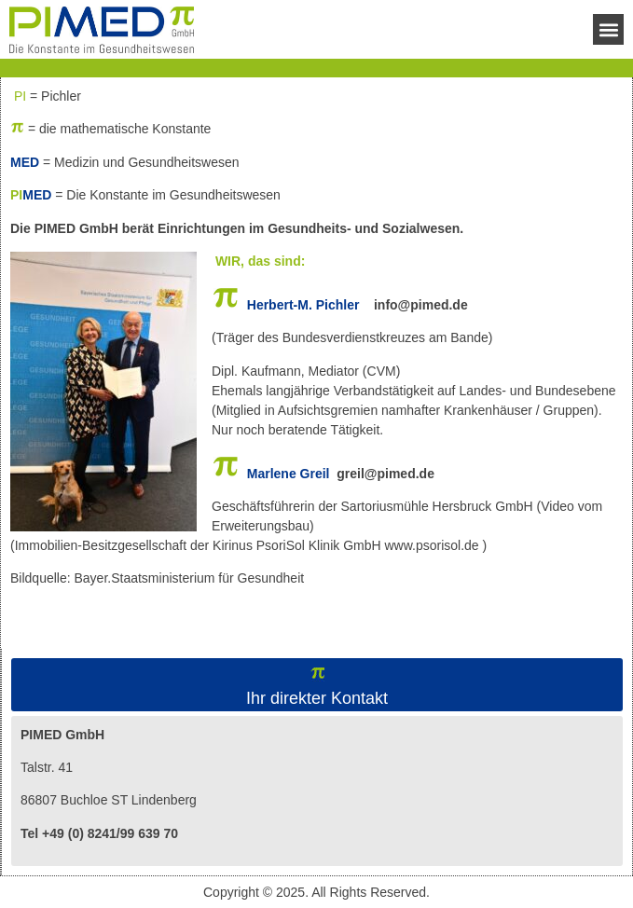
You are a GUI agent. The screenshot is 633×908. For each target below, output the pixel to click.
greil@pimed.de (385, 473)
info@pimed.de (421, 304)
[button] (608, 29)
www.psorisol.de (431, 545)
